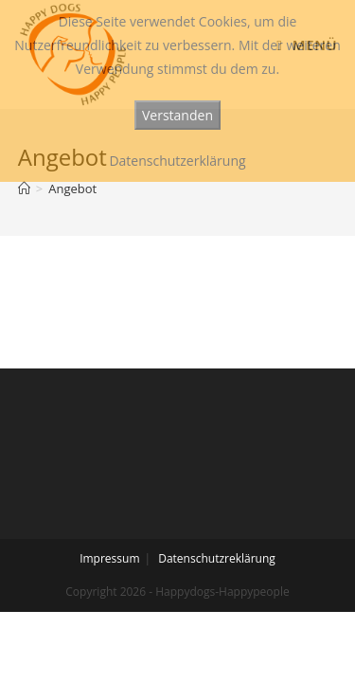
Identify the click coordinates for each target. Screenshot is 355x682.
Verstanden (177, 115)
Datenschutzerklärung (177, 161)
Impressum (109, 558)
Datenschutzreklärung (216, 558)
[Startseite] (24, 188)
